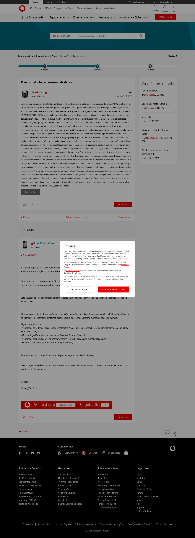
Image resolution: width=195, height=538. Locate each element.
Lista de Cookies (73, 271)
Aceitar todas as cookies (113, 289)
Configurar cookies (79, 289)
